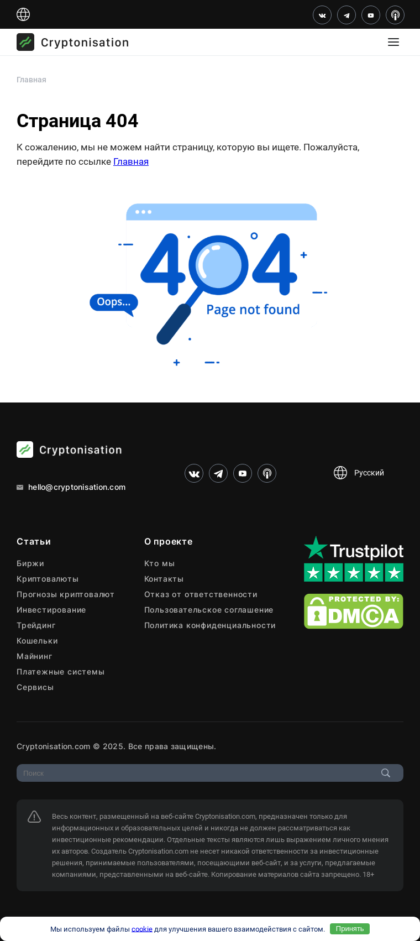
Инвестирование (51, 609)
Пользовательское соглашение (209, 609)
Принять (350, 928)
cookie (142, 928)
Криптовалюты (48, 578)
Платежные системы (61, 671)
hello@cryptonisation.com (71, 487)
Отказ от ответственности (201, 594)
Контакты (164, 578)
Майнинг (35, 656)
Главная (131, 161)
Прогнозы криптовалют (66, 594)
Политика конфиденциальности (210, 625)
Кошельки (37, 640)
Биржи (30, 563)
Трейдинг (36, 625)
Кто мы (159, 563)
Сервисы (35, 687)
